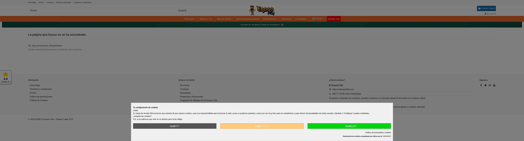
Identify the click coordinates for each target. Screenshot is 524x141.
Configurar (174, 126)
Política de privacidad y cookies (378, 132)
